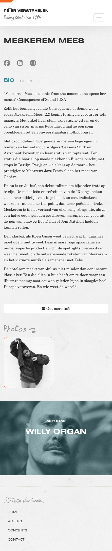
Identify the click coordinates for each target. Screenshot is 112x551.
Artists (15, 521)
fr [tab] (22, 81)
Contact (16, 539)
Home (13, 512)
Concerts (17, 530)
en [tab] (30, 81)
